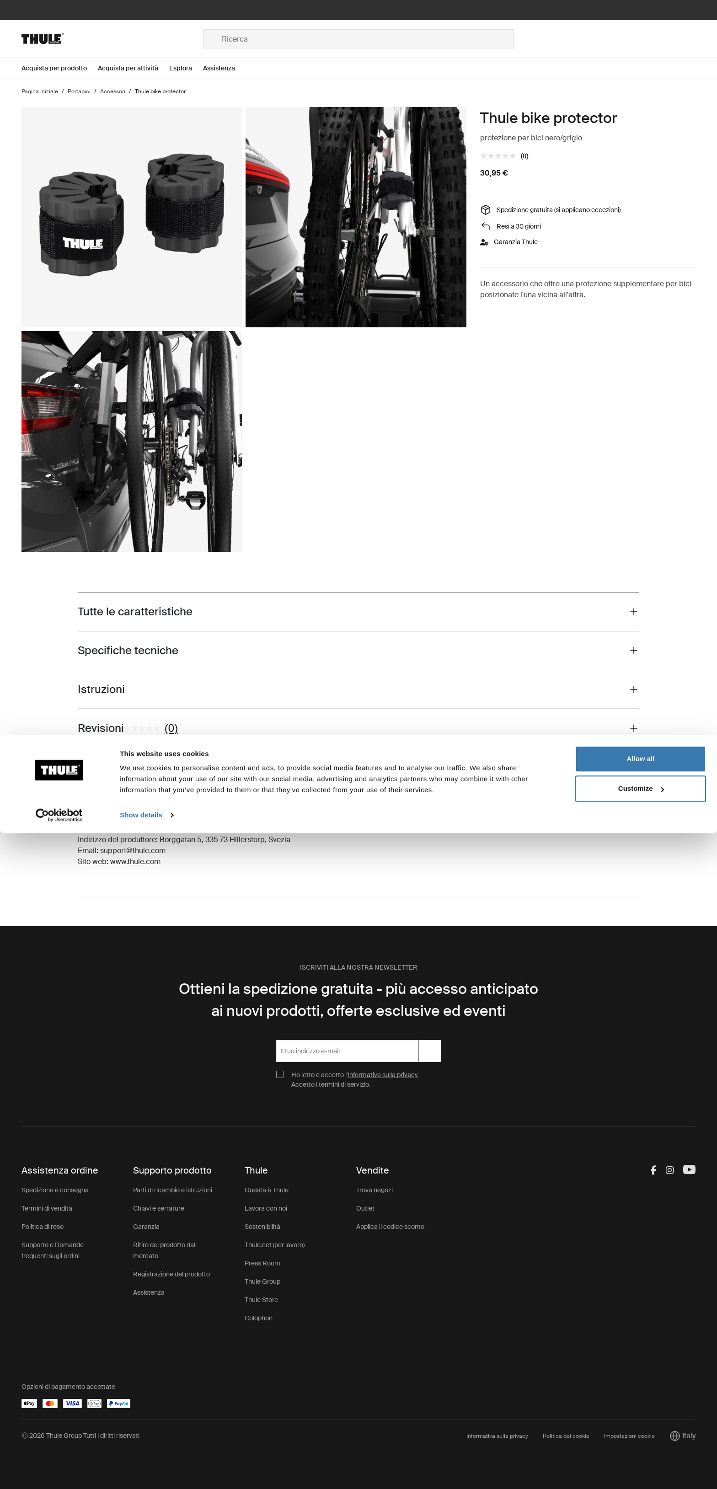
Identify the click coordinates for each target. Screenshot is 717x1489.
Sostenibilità (262, 1226)
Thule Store (261, 1300)
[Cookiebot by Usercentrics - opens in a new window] (59, 1471)
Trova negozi (374, 1190)
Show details (141, 1471)
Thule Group (262, 1281)
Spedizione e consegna (55, 1190)
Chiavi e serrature (158, 1208)
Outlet (365, 1208)
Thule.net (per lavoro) (275, 1245)
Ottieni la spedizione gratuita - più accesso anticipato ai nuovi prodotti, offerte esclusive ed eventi (358, 999)
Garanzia (146, 1226)
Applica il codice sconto (390, 1226)
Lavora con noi (266, 1208)
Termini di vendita (46, 1208)
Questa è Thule (267, 1190)
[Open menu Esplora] (186, 68)
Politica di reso (42, 1226)
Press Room (262, 1263)
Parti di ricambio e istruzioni (172, 1190)
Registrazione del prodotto (171, 1274)
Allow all (641, 1415)
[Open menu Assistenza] (224, 68)
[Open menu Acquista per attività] (133, 68)
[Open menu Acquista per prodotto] (59, 68)
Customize (641, 1444)
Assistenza (149, 1292)
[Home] (112, 38)
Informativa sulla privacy (383, 1075)
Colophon (259, 1318)
